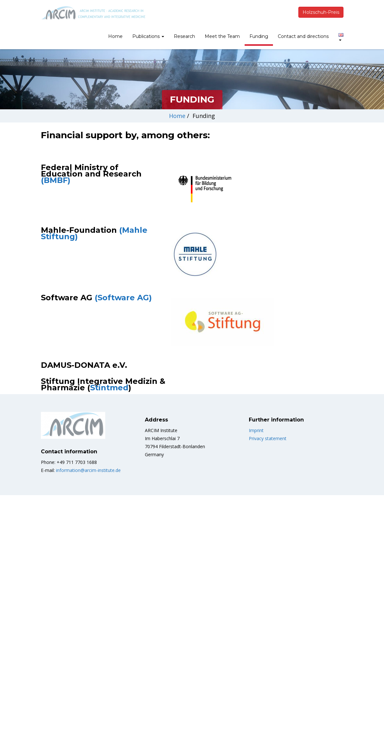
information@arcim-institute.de (88, 594)
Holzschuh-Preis (321, 12)
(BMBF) (55, 180)
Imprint (256, 554)
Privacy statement (267, 562)
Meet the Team (222, 36)
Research (184, 36)
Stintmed (109, 511)
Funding (258, 36)
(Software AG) (123, 421)
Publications (148, 36)
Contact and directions (303, 36)
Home (115, 36)
